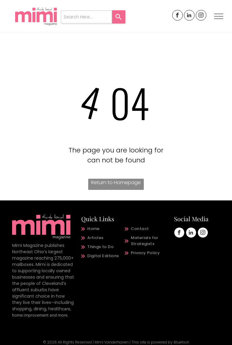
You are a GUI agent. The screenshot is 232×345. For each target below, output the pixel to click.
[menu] (219, 16)
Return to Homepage (116, 182)
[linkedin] (189, 16)
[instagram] (201, 16)
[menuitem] (103, 228)
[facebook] (177, 16)
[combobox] (86, 17)
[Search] (118, 17)
